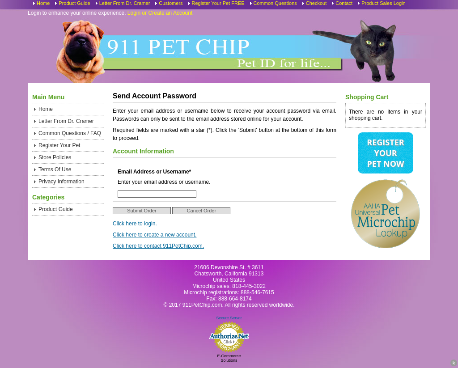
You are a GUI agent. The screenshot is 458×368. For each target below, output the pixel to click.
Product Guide (74, 3)
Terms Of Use (54, 169)
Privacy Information (61, 181)
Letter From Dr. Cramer (124, 3)
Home (43, 3)
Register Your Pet (59, 145)
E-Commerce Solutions (229, 358)
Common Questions (275, 3)
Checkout (316, 3)
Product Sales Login (383, 3)
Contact (343, 3)
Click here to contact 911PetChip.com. (158, 246)
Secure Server (229, 318)
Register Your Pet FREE (218, 3)
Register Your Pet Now (385, 153)
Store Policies (54, 157)
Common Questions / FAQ (69, 133)
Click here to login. (135, 223)
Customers (170, 3)
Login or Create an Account (159, 13)
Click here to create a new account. (154, 235)
